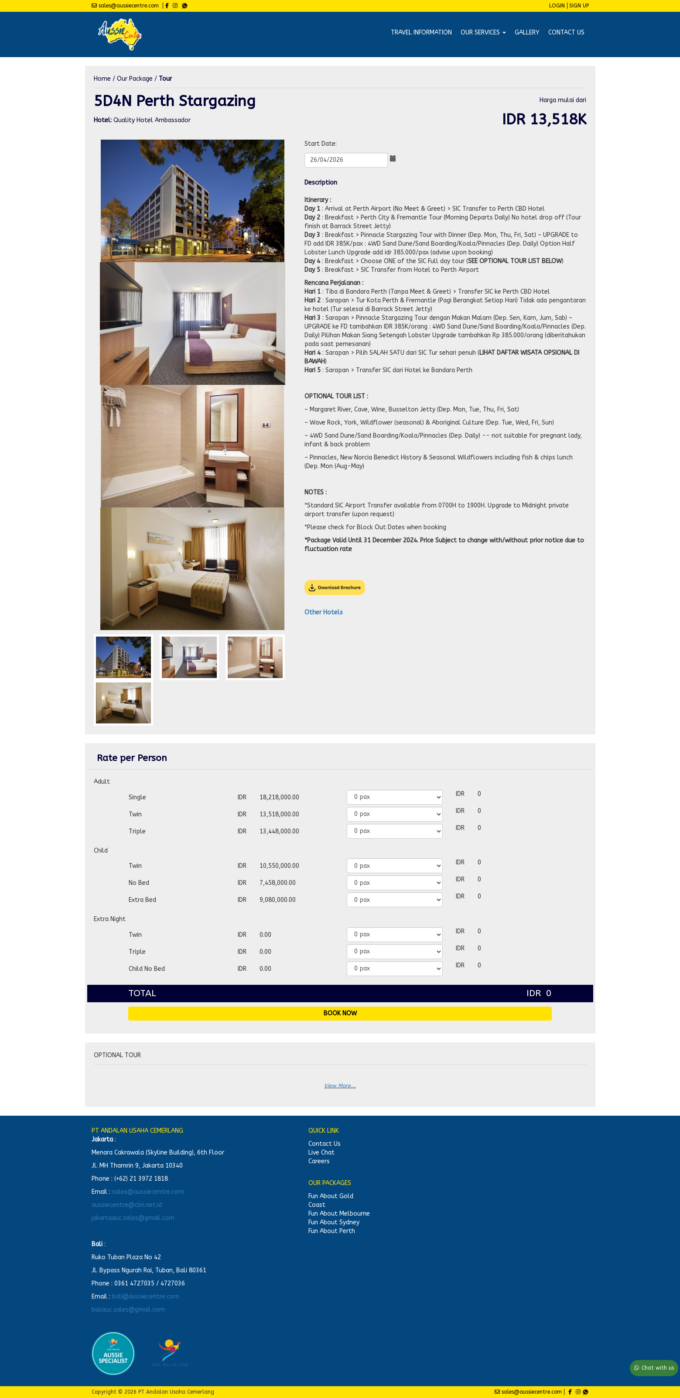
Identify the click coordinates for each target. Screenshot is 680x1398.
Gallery (527, 32)
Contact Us (566, 32)
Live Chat (321, 1152)
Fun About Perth (331, 1231)
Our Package (135, 78)
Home (102, 78)
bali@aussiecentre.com (145, 1296)
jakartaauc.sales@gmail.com (133, 1218)
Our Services (483, 32)
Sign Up (579, 6)
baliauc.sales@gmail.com (128, 1309)
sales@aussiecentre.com (148, 1192)
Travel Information (421, 32)
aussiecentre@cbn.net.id (127, 1205)
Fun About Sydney (333, 1222)
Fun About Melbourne (339, 1213)
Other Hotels (323, 612)
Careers (319, 1161)
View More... (340, 1086)
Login (557, 6)
